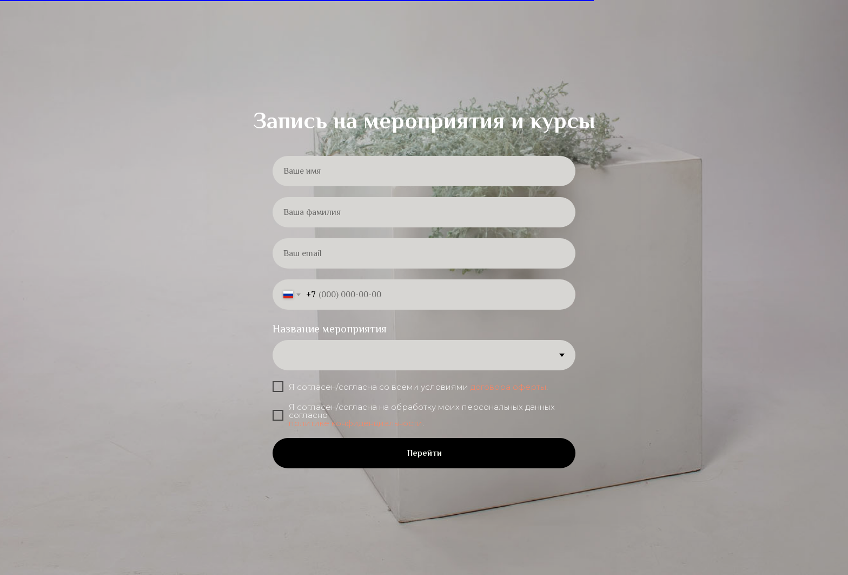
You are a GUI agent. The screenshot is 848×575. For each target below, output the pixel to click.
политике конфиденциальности (355, 423)
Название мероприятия (330, 329)
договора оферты (508, 387)
